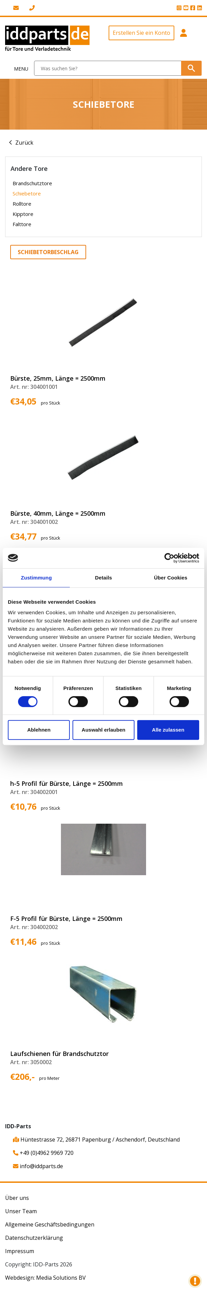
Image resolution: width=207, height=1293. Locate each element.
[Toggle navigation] (17, 68)
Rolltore (22, 203)
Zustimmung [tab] (36, 578)
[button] (183, 39)
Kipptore (23, 213)
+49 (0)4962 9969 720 (43, 1153)
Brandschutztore (32, 183)
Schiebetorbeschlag (48, 252)
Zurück (24, 142)
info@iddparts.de (38, 1166)
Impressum (19, 1251)
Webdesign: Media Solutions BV (45, 1277)
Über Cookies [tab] (170, 578)
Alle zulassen (168, 730)
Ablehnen (38, 730)
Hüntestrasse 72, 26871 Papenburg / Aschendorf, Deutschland (96, 1139)
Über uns (17, 1198)
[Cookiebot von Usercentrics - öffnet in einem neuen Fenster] (169, 558)
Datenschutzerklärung (34, 1237)
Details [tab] (103, 578)
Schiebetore (27, 193)
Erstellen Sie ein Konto (141, 32)
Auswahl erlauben (103, 730)
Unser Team (21, 1211)
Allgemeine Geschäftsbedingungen (49, 1224)
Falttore (22, 224)
